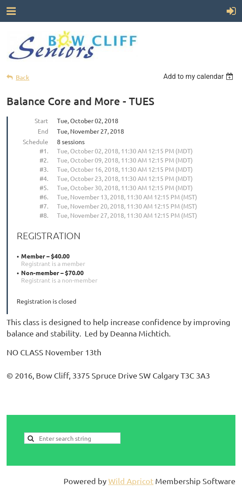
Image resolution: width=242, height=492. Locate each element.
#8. (43, 215)
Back (22, 77)
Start (41, 120)
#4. (43, 178)
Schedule (35, 141)
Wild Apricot (130, 480)
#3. (43, 169)
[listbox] (199, 76)
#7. (43, 206)
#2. (43, 160)
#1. (43, 151)
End (43, 131)
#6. (43, 197)
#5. (43, 187)
